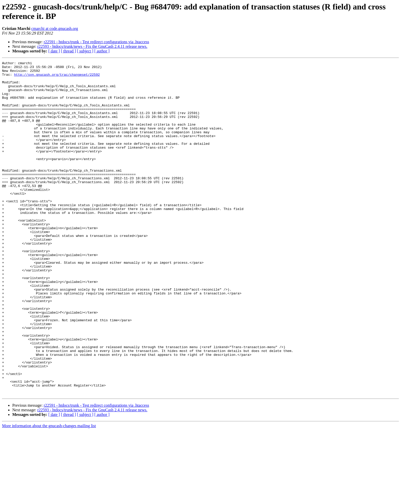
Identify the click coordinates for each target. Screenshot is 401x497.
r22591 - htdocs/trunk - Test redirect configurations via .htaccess (96, 42)
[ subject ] (85, 51)
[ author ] (102, 51)
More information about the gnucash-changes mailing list (49, 492)
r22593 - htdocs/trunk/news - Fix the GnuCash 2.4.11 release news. (92, 46)
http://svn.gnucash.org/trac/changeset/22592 (57, 77)
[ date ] (54, 51)
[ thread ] (68, 51)
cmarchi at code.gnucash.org (54, 28)
